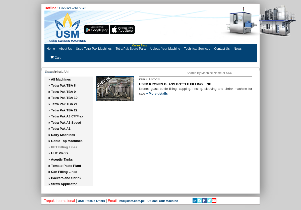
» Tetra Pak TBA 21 (62, 104)
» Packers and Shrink (64, 178)
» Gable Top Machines (65, 141)
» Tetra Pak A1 (59, 128)
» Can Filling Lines (62, 172)
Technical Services (197, 48)
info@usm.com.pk (131, 201)
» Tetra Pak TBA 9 (62, 92)
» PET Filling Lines (62, 147)
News (238, 48)
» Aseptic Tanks (60, 159)
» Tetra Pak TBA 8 (62, 85)
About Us (65, 48)
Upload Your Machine (165, 48)
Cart (55, 57)
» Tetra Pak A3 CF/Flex (65, 116)
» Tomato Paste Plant (64, 166)
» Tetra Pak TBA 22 (62, 110)
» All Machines (59, 79)
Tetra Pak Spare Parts (131, 47)
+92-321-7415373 (72, 8)
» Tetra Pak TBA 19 (62, 98)
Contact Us (222, 48)
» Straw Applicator (62, 184)
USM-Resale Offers (91, 201)
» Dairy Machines (61, 135)
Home (50, 48)
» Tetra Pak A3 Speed (64, 122)
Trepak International (59, 201)
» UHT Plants (58, 153)
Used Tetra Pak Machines (93, 48)
